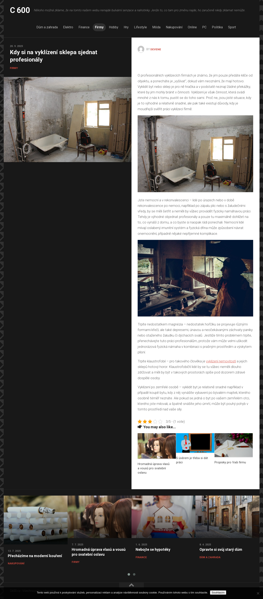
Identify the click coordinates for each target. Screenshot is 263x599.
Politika (217, 27)
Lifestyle (140, 27)
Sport (232, 27)
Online (192, 27)
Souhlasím (218, 592)
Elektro (68, 27)
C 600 (21, 10)
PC (204, 27)
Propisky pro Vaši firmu (230, 462)
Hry (126, 27)
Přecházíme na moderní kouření (35, 555)
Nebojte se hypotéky (153, 549)
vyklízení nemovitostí (221, 361)
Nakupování (174, 27)
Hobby (113, 27)
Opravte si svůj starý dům (221, 549)
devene (155, 49)
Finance (84, 27)
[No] (258, 593)
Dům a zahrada (47, 27)
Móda (156, 27)
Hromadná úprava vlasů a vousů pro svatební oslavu (154, 468)
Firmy (99, 27)
